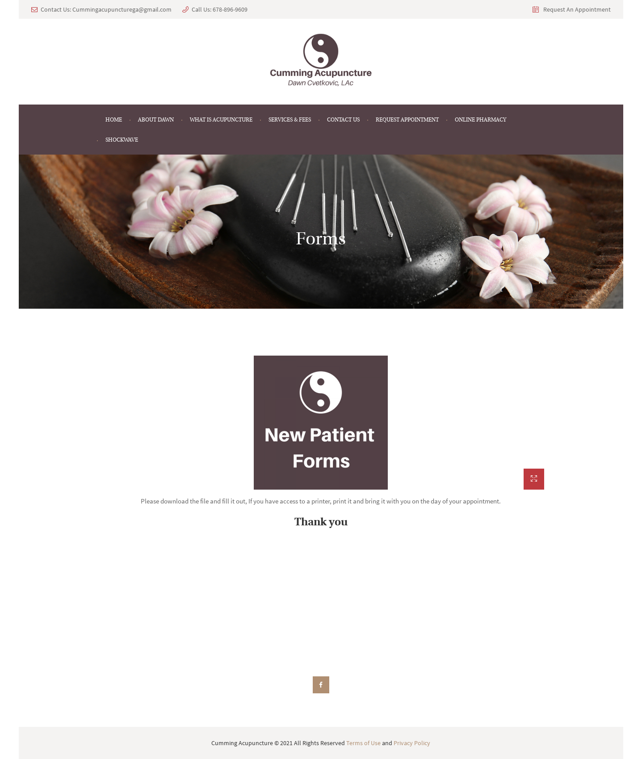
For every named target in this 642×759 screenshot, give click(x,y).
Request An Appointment (577, 9)
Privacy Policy (412, 743)
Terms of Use (363, 743)
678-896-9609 (230, 9)
